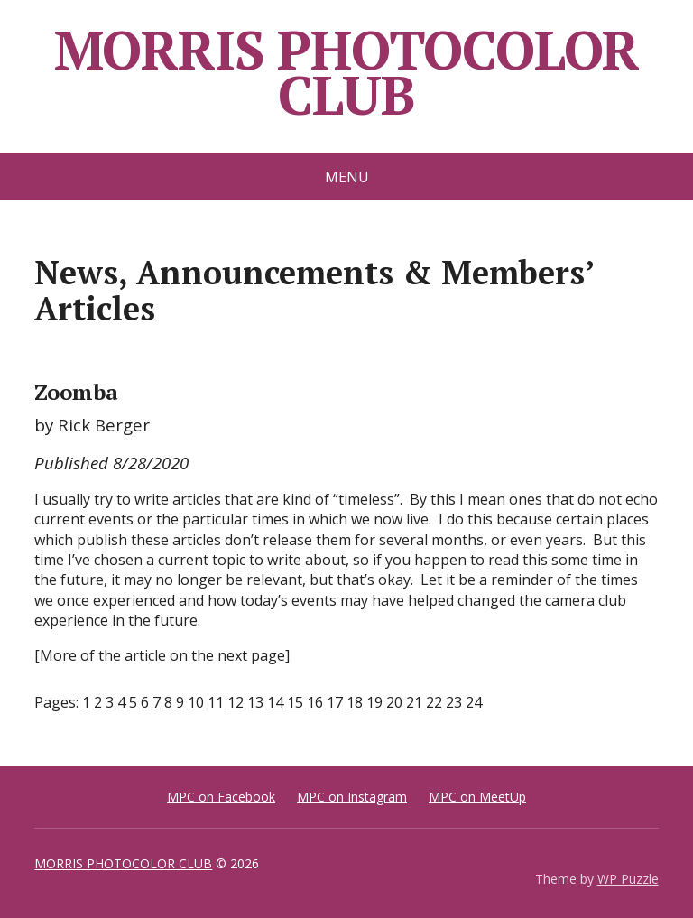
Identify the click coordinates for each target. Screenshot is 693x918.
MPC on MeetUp (477, 796)
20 (394, 702)
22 (434, 702)
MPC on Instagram (352, 796)
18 (354, 702)
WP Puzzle (628, 878)
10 (196, 702)
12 (235, 702)
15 (295, 702)
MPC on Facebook (221, 796)
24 (474, 702)
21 (414, 702)
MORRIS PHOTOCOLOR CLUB (347, 72)
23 (454, 702)
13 (255, 702)
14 (275, 702)
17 (335, 702)
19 (374, 702)
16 (315, 702)
